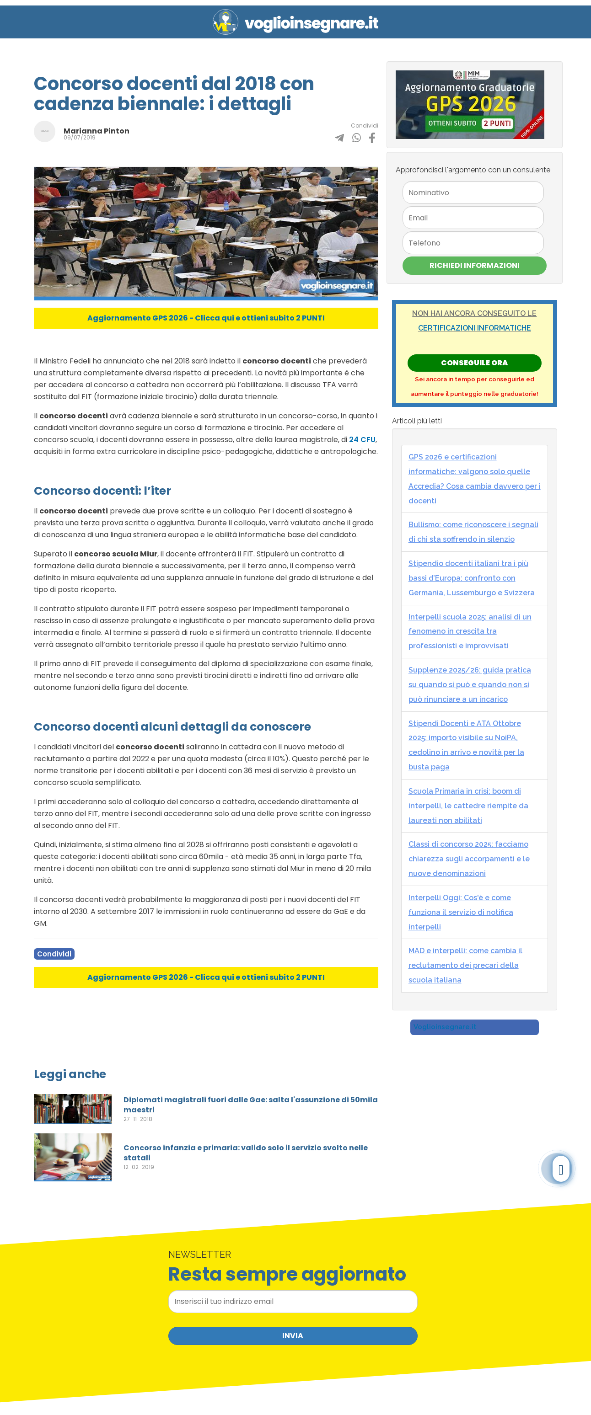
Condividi (54, 954)
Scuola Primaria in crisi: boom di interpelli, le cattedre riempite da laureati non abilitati (468, 806)
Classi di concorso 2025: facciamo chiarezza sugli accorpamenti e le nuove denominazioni (469, 859)
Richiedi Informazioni (475, 265)
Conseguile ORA (474, 363)
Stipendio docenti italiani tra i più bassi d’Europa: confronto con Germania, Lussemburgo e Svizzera (471, 578)
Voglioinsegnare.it (445, 1027)
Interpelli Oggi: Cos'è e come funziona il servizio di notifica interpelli (460, 912)
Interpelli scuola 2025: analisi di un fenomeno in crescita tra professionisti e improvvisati (470, 632)
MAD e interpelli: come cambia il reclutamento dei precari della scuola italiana (465, 965)
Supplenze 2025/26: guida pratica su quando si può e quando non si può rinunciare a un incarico (469, 685)
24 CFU (362, 439)
